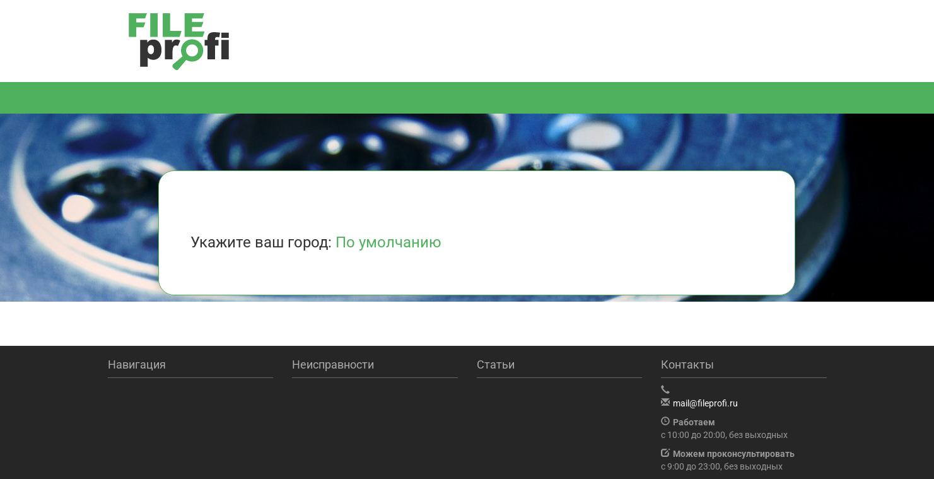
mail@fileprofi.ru (705, 403)
